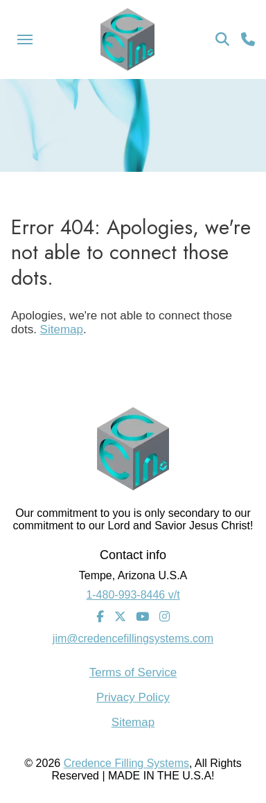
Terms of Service (133, 672)
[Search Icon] (222, 39)
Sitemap (61, 329)
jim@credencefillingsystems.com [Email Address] (133, 638)
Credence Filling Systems (126, 763)
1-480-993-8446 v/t (132, 595)
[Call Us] (248, 39)
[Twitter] (120, 617)
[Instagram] (164, 617)
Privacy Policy (133, 697)
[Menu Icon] (25, 39)
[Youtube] (142, 617)
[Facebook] (100, 617)
